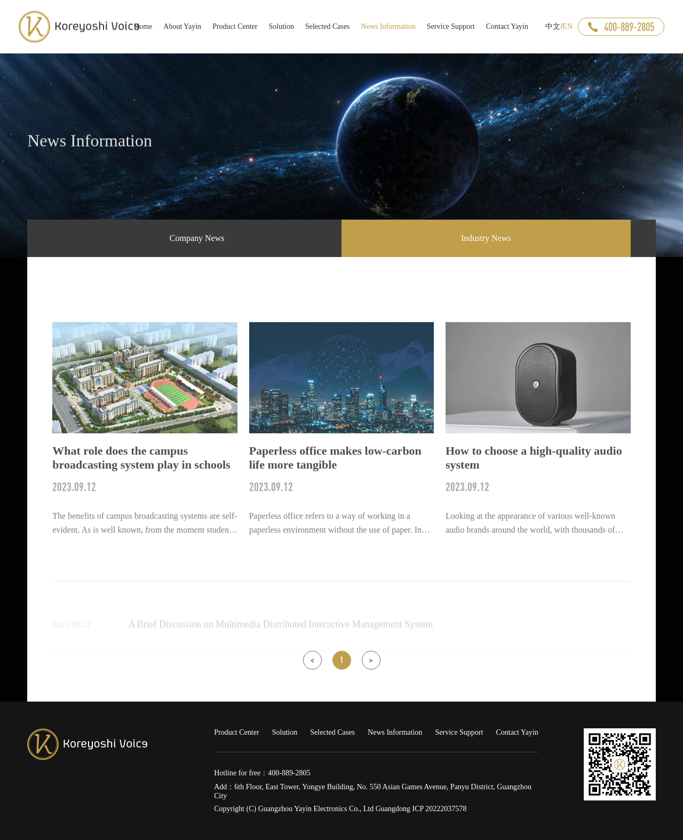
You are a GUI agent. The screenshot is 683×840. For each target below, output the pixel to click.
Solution (284, 732)
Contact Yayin (517, 732)
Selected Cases (332, 732)
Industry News (486, 238)
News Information (395, 732)
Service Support (459, 732)
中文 (552, 26)
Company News (197, 238)
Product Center (236, 732)
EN (567, 26)
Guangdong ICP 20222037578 (421, 809)
